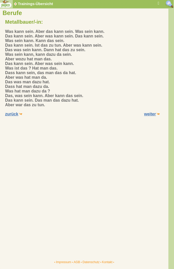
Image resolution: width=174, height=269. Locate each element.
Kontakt (107, 262)
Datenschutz (91, 262)
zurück (11, 114)
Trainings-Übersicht (33, 4)
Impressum (63, 262)
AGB (76, 262)
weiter (150, 114)
